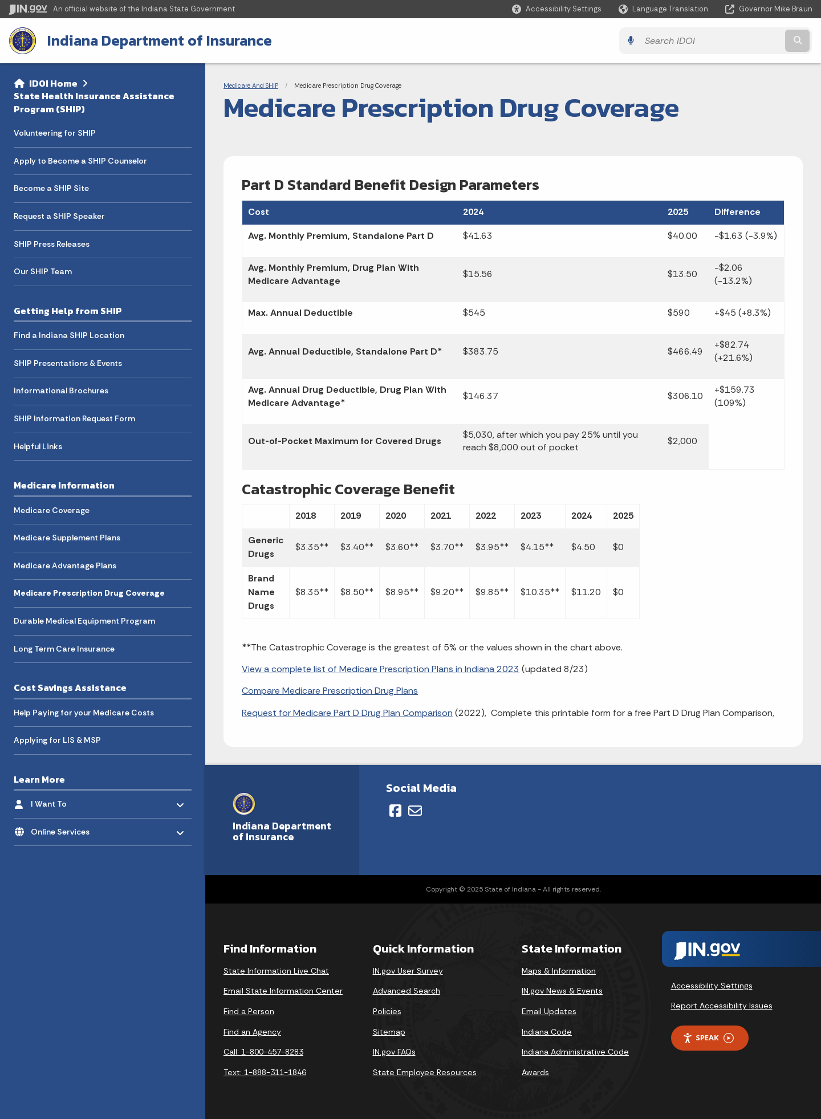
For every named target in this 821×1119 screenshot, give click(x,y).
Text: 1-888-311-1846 (264, 1072)
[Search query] (713, 41)
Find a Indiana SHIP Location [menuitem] (69, 335)
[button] (556, 8)
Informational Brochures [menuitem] (61, 390)
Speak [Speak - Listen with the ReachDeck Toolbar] (708, 1037)
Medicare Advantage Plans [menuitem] (65, 565)
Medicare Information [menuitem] (64, 485)
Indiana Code (547, 1032)
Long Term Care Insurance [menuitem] (64, 648)
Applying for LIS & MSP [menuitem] (57, 740)
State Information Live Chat (276, 971)
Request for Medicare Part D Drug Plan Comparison (347, 713)
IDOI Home (53, 83)
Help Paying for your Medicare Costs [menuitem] (84, 712)
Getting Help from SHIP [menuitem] (68, 310)
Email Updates (549, 1011)
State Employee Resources (425, 1072)
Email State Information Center (283, 991)
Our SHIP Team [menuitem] (43, 271)
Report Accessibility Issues (722, 1005)
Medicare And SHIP (250, 85)
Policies (387, 1011)
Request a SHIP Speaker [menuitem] (59, 216)
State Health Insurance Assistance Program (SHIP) (94, 102)
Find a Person (248, 1011)
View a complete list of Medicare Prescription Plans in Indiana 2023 (380, 669)
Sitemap (389, 1032)
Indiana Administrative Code (575, 1052)
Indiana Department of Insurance (159, 40)
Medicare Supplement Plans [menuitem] (67, 537)
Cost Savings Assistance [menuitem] (70, 687)
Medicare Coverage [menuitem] (52, 509)
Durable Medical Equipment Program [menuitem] (84, 621)
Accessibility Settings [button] (712, 985)
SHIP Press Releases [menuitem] (52, 244)
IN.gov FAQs (394, 1052)
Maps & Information (559, 971)
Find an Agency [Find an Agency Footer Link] (252, 1032)
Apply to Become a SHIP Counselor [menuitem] (80, 161)
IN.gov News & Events (562, 991)
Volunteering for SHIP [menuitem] (55, 133)
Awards (535, 1072)
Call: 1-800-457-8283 (263, 1052)
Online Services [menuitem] (64, 828)
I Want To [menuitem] (64, 801)
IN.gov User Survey (408, 971)
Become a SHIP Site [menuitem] (51, 188)
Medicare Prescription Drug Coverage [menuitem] (89, 593)
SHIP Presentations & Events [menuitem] (68, 363)
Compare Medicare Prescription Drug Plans (330, 691)
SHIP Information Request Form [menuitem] (74, 418)
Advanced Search (406, 991)
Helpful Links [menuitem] (38, 446)
